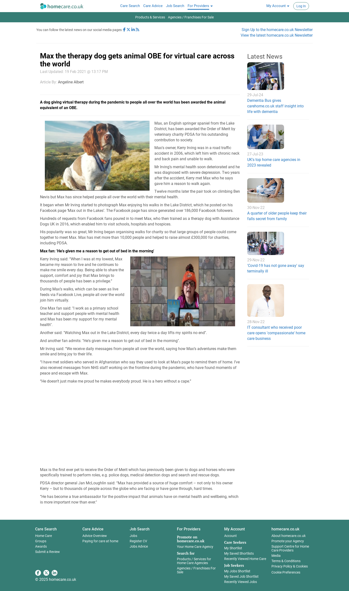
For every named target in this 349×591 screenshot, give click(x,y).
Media (276, 556)
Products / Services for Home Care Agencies (194, 561)
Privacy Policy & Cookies (289, 566)
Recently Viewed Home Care (245, 559)
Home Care (43, 536)
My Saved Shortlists (239, 553)
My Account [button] (234, 529)
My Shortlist (233, 548)
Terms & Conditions (286, 561)
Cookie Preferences (285, 572)
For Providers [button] (188, 529)
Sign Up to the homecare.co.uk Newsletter (277, 29)
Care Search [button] (46, 529)
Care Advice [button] (92, 529)
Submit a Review (47, 552)
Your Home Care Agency (195, 547)
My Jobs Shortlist (237, 571)
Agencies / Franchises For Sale (196, 570)
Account (230, 536)
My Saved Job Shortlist (241, 576)
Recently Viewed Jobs (240, 582)
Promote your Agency (287, 541)
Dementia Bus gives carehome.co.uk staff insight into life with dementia (275, 106)
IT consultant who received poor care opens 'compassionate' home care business (276, 333)
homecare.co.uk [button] (285, 529)
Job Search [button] (140, 529)
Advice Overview (94, 536)
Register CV (138, 541)
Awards (41, 546)
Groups (40, 541)
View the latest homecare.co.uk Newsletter (277, 35)
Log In (301, 6)
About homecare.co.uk (288, 536)
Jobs (133, 536)
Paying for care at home (100, 541)
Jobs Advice (139, 546)
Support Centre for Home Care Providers (290, 548)
